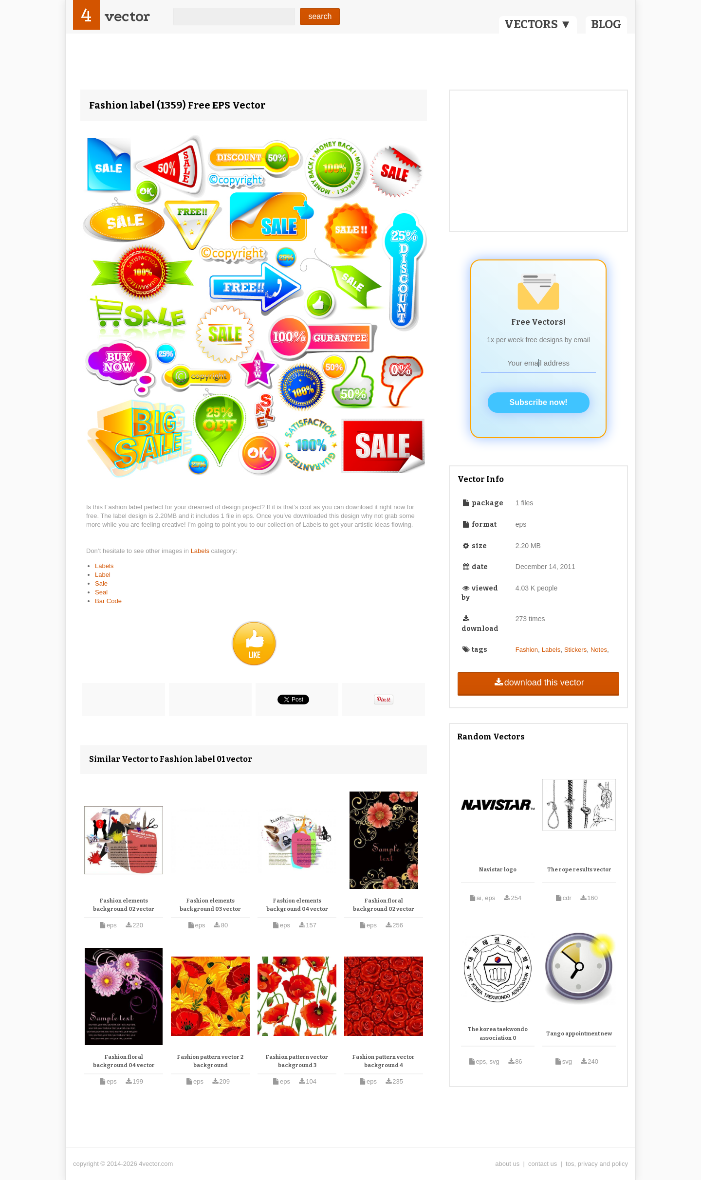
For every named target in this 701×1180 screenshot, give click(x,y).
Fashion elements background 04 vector (297, 905)
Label (103, 574)
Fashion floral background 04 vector (124, 1061)
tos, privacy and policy (597, 1163)
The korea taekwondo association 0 (498, 1033)
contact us (542, 1163)
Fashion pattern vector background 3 (297, 1061)
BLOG (606, 24)
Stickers (575, 649)
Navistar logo (498, 870)
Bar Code (108, 601)
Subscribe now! (539, 402)
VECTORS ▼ (538, 24)
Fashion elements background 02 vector (123, 905)
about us (507, 1163)
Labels (201, 550)
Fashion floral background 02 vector (383, 905)
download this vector (538, 682)
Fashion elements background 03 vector (210, 905)
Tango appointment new (579, 1034)
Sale (101, 583)
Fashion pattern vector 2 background (210, 1061)
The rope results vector (579, 870)
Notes (598, 649)
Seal (101, 592)
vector (127, 16)
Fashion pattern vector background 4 (383, 1061)
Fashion (527, 649)
